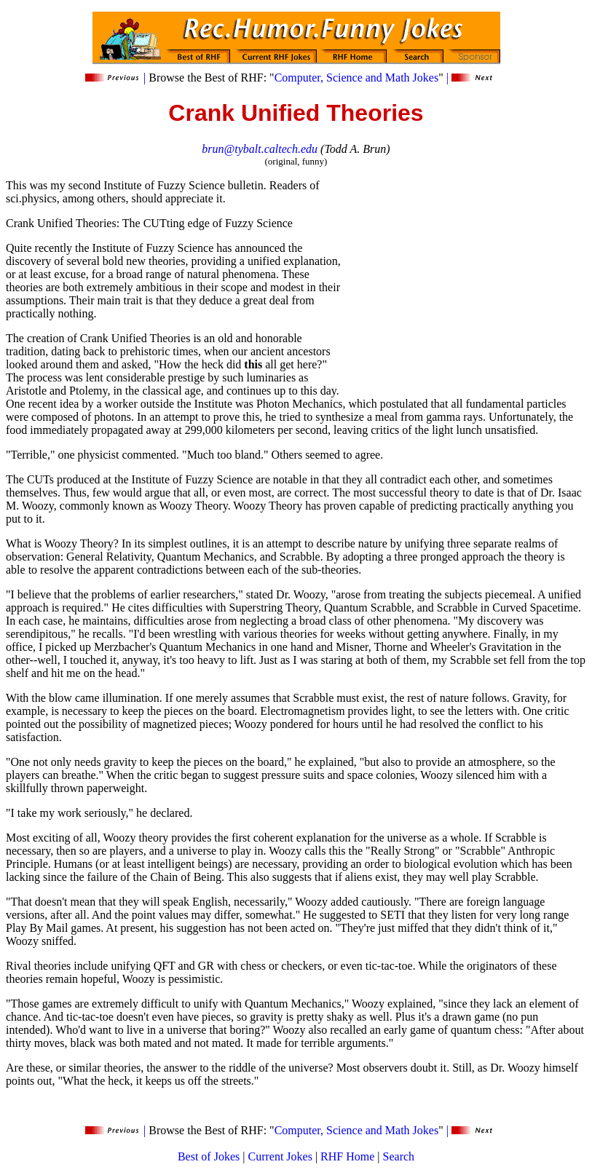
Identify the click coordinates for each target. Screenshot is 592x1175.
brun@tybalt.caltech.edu (259, 149)
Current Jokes (280, 1156)
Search (399, 1156)
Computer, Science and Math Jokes (357, 77)
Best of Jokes (209, 1156)
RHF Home (347, 1156)
